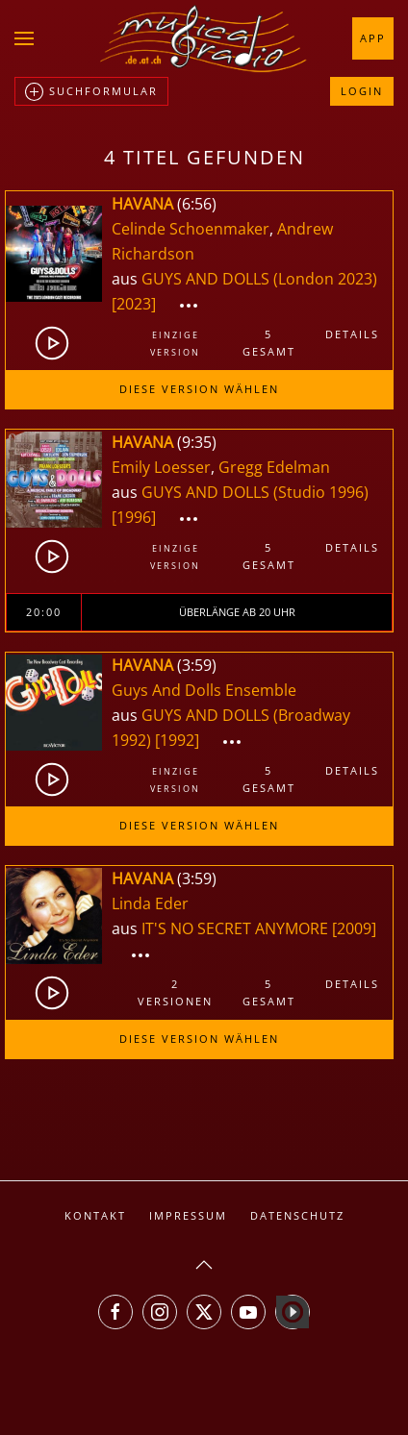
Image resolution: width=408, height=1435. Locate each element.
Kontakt (95, 1215)
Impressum (188, 1215)
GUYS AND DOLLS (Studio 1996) (255, 492)
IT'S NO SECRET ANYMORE (236, 928)
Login (362, 91)
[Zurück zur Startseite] (204, 38)
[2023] (134, 303)
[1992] (177, 740)
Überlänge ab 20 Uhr (237, 612)
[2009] (354, 928)
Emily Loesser (161, 467)
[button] (24, 38)
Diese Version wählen (199, 389)
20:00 (44, 612)
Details (352, 334)
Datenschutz (297, 1215)
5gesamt (268, 343)
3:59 (197, 665)
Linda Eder (150, 903)
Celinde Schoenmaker (190, 228)
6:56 (197, 203)
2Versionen (175, 992)
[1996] (134, 517)
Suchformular (91, 92)
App (373, 38)
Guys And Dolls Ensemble (204, 690)
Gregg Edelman (274, 467)
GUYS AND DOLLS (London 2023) (259, 278)
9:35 (197, 442)
